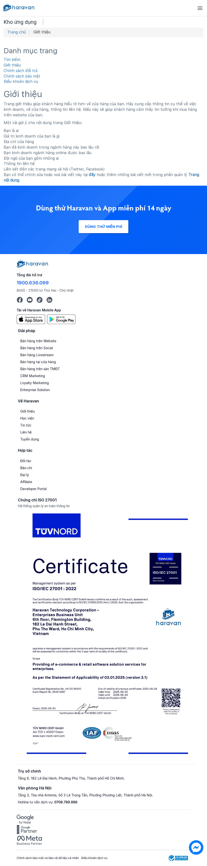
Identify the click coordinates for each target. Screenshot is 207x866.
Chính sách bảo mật (22, 76)
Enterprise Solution (35, 390)
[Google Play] (61, 319)
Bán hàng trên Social (36, 348)
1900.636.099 (33, 283)
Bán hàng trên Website (38, 341)
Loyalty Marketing (34, 383)
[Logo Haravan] (18, 8)
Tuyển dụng (29, 439)
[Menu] (200, 8)
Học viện (27, 418)
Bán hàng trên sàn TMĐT (40, 369)
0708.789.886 (65, 802)
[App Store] (31, 319)
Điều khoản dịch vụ (21, 81)
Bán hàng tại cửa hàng (38, 362)
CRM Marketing (32, 376)
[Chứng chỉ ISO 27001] (107, 636)
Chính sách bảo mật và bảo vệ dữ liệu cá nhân (48, 858)
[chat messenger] (196, 853)
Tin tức (25, 425)
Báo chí (26, 468)
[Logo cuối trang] (32, 266)
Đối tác (25, 461)
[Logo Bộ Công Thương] (178, 858)
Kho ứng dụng (20, 22)
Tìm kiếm (12, 59)
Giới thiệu (12, 65)
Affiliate (26, 482)
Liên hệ (26, 432)
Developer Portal (33, 489)
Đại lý (24, 475)
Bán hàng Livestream (37, 355)
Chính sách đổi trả (20, 70)
